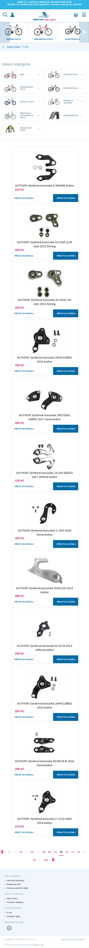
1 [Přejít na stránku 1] (9, 852)
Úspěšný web (38, 945)
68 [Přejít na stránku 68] (43, 852)
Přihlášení (12, 14)
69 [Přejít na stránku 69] (49, 852)
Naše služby (12, 898)
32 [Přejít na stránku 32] (20, 852)
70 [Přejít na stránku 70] (55, 852)
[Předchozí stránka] (3, 851)
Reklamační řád (13, 884)
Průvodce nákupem (15, 902)
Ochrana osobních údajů (17, 888)
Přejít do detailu (22, 195)
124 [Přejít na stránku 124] (46, 860)
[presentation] (5, 32)
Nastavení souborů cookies (73, 939)
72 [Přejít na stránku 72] (66, 852)
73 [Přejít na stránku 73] (72, 852)
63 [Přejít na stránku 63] (32, 852)
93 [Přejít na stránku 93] (34, 860)
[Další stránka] (52, 859)
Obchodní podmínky (15, 880)
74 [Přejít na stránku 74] (78, 852)
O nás (9, 912)
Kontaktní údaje (13, 916)
